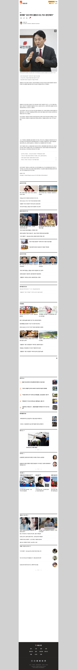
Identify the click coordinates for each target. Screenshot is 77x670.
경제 (41, 648)
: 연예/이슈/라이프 (25, 546)
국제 (46, 648)
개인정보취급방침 (38, 664)
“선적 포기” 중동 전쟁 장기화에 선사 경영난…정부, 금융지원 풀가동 (34, 155)
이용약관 (33, 664)
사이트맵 (43, 664)
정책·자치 (31, 651)
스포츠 (36, 654)
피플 (31, 654)
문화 (36, 651)
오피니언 (21, 453)
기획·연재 (21, 473)
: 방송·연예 (24, 515)
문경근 (24, 22)
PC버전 (46, 664)
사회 (36, 648)
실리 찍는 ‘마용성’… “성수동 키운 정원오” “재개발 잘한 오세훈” (33, 153)
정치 (20, 12)
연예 (41, 654)
